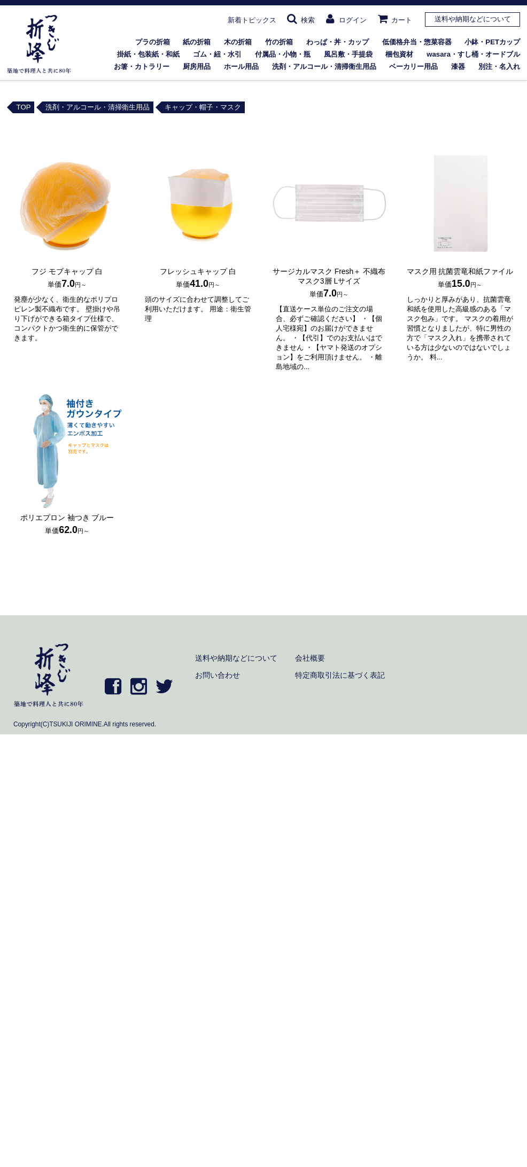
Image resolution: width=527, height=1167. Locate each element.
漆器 (458, 66)
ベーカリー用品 (413, 66)
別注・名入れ (499, 66)
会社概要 (310, 658)
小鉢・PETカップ (492, 42)
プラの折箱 (152, 42)
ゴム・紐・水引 (217, 54)
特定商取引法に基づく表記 (340, 675)
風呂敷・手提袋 (348, 54)
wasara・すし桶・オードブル (473, 54)
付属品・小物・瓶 (283, 54)
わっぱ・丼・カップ (337, 42)
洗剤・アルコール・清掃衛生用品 (324, 66)
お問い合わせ (217, 675)
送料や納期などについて (473, 19)
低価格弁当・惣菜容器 (417, 42)
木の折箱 (238, 42)
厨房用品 (197, 66)
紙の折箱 (197, 42)
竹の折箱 (279, 42)
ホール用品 (241, 66)
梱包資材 (399, 54)
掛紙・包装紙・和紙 (148, 54)
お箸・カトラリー (141, 66)
